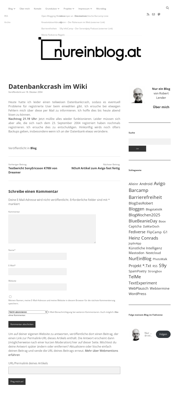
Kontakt (37, 8)
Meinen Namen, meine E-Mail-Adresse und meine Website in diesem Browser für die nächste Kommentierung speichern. (61, 291)
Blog (10, 8)
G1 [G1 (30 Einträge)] (165, 221)
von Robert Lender (161, 82)
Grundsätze (51, 8)
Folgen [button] (163, 323)
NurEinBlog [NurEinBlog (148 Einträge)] (140, 248)
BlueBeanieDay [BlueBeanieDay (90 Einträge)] (143, 210)
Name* (12, 239)
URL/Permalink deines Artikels (28, 353)
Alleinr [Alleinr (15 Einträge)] (133, 173)
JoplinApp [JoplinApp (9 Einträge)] (135, 233)
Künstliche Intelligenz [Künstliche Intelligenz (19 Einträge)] (145, 237)
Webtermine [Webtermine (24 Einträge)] (160, 277)
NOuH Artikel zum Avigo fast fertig (95, 158)
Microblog (101, 8)
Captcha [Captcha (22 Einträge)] (135, 216)
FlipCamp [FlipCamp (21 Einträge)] (154, 221)
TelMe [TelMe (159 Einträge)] (135, 266)
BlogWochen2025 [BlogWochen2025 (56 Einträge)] (144, 204)
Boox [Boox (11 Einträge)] (162, 211)
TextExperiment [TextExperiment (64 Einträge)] (143, 272)
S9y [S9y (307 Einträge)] (163, 255)
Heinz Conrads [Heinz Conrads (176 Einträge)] (143, 227)
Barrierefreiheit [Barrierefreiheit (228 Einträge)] (145, 187)
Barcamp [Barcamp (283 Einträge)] (138, 180)
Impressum (84, 8)
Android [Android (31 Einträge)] (145, 173)
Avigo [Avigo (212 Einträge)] (159, 173)
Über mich (25, 8)
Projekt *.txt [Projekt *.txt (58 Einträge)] (140, 255)
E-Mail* (12, 255)
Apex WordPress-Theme (78, 406)
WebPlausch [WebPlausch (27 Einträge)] (138, 277)
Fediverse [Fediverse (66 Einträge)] (137, 221)
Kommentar (14, 201)
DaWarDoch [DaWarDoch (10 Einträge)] (151, 216)
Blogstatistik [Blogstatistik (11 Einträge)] (154, 199)
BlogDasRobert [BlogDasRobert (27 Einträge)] (141, 192)
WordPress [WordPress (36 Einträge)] (137, 283)
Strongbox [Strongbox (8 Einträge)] (155, 261)
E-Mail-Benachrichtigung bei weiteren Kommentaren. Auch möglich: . (63, 303)
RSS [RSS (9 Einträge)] (155, 256)
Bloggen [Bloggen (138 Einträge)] (136, 198)
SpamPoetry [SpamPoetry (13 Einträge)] (137, 261)
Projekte (68, 8)
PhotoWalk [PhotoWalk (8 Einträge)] (160, 249)
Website (12, 270)
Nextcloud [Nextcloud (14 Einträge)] (153, 242)
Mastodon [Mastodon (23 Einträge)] (136, 242)
